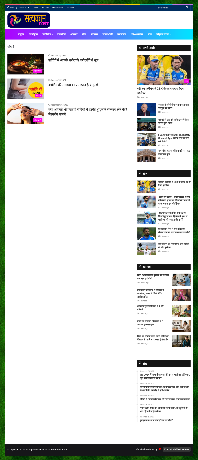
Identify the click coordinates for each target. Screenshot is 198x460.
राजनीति (61, 34)
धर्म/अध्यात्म (137, 34)
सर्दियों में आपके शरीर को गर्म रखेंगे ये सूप (73, 60)
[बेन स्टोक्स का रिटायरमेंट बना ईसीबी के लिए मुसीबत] (146, 248)
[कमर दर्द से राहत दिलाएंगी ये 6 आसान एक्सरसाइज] (181, 326)
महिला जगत (162, 34)
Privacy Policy (57, 8)
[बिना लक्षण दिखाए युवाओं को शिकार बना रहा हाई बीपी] (181, 280)
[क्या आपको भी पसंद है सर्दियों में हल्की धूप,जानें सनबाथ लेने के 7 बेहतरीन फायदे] (25, 113)
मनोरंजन (121, 34)
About (36, 8)
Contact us (70, 8)
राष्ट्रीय (21, 34)
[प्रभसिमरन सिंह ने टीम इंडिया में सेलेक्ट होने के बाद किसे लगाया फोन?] (146, 233)
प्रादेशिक (46, 34)
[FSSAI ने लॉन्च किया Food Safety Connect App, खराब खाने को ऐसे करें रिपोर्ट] (146, 139)
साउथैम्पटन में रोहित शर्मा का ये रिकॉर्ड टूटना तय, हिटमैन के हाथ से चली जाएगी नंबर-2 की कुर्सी (172, 216)
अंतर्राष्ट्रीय (33, 34)
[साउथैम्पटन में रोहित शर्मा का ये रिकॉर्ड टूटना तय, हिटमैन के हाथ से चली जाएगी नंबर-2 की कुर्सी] (146, 217)
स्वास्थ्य (94, 34)
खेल (84, 34)
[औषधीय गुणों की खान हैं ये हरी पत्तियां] (181, 311)
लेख (150, 34)
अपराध (73, 34)
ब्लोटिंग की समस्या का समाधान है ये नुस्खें (73, 85)
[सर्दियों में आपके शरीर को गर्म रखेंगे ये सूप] (25, 64)
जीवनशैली (107, 34)
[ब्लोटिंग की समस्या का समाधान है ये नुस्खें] (25, 89)
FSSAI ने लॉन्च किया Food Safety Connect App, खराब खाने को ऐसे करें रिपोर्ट (174, 138)
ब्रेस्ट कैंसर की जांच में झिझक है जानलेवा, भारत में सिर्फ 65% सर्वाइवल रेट (150, 293)
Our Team (45, 8)
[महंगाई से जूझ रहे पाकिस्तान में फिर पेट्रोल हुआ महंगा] (146, 124)
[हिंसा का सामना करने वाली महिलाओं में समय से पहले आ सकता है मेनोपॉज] (181, 341)
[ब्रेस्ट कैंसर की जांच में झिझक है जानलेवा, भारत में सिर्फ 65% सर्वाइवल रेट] (181, 295)
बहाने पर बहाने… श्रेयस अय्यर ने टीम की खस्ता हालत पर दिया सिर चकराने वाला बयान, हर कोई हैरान (174, 200)
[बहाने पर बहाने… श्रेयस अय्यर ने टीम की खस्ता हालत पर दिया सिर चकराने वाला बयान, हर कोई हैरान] (146, 202)
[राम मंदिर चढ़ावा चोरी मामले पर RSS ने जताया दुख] (146, 155)
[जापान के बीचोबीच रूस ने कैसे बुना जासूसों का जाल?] (146, 109)
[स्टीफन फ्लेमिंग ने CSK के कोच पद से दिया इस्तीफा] (164, 70)
